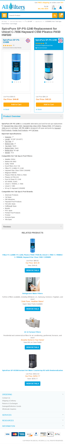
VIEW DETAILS (32, 270)
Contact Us (6, 398)
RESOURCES (8, 420)
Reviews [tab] (32, 227)
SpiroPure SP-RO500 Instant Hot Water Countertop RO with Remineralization (32, 370)
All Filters (4, 21)
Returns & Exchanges (10, 403)
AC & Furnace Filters (32, 332)
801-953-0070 (43, 9)
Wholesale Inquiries (9, 409)
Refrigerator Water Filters (32, 293)
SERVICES (6, 414)
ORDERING (7, 394)
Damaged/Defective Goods (11, 406)
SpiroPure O (38, 21)
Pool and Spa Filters (16, 21)
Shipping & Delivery (9, 401)
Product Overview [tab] (32, 116)
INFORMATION (8, 426)
